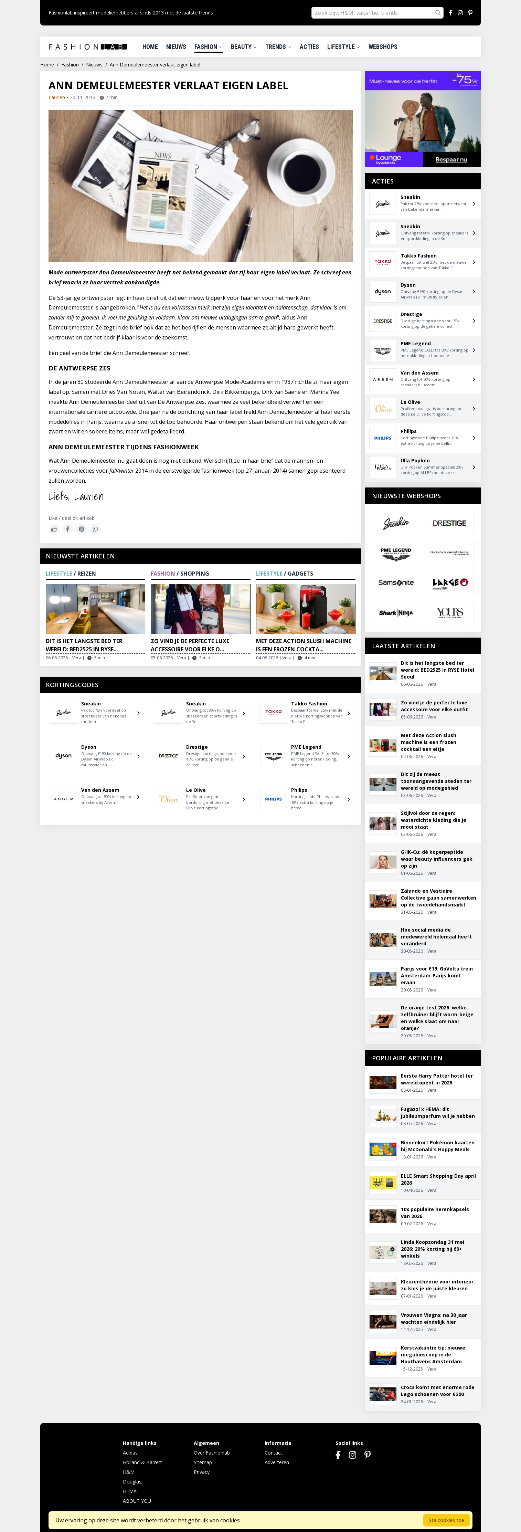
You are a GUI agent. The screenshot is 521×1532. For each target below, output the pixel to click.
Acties (309, 46)
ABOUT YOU (137, 1501)
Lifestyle (343, 46)
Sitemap (203, 1462)
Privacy (202, 1472)
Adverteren (277, 1462)
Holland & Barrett (142, 1462)
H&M (129, 1472)
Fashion (208, 46)
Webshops (383, 46)
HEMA (130, 1491)
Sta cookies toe (446, 1520)
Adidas (130, 1452)
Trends (278, 46)
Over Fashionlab (212, 1452)
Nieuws (176, 46)
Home (150, 46)
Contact (273, 1452)
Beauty (244, 46)
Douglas (132, 1481)
